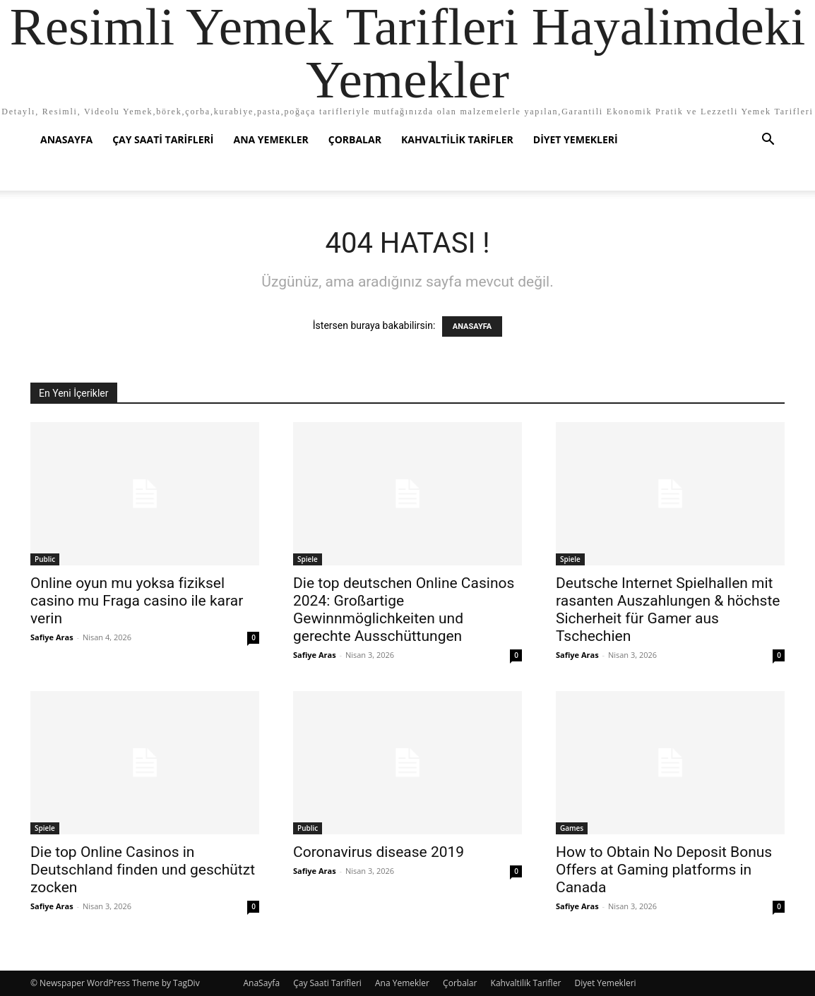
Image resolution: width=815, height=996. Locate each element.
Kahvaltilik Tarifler (457, 139)
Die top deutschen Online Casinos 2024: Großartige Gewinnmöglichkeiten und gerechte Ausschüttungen (403, 609)
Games (571, 828)
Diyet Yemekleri (575, 139)
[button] (768, 141)
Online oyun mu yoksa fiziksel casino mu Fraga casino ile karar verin (136, 601)
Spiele (307, 559)
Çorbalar (354, 139)
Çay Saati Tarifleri (162, 139)
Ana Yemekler (270, 139)
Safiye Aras (51, 637)
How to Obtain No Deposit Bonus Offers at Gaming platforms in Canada (664, 870)
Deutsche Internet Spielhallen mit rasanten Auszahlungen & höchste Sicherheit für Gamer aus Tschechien (668, 609)
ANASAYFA (472, 326)
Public (45, 559)
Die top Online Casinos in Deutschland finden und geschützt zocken (142, 870)
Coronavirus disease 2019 (378, 852)
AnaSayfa (66, 139)
